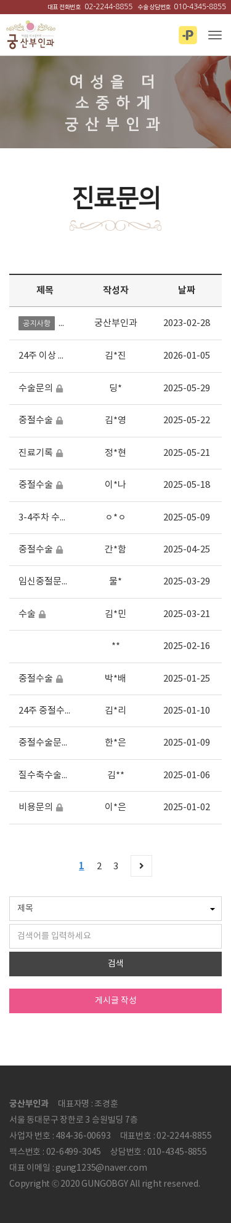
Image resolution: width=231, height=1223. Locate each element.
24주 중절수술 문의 (55, 711)
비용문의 (35, 807)
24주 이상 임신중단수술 (64, 356)
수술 (27, 614)
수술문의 (35, 388)
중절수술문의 (44, 743)
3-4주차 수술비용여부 (60, 517)
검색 (116, 964)
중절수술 (35, 420)
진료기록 (35, 453)
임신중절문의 (44, 581)
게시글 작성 (116, 1001)
